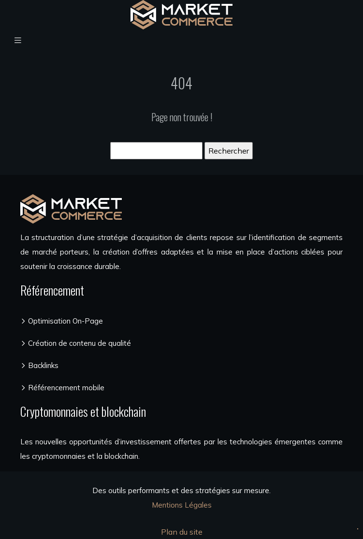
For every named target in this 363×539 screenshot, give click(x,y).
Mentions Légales (182, 505)
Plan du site (182, 532)
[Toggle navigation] (18, 40)
